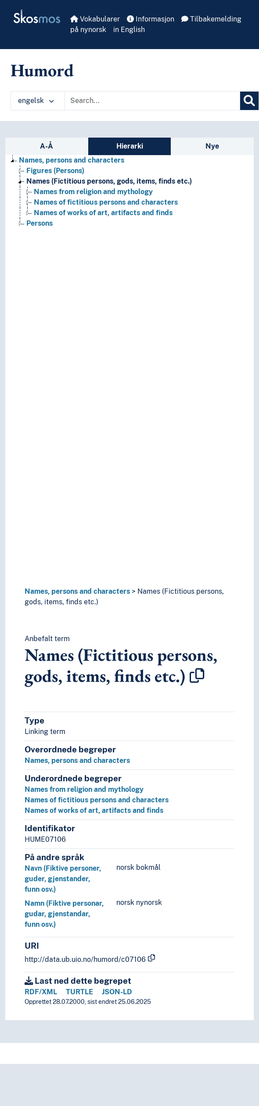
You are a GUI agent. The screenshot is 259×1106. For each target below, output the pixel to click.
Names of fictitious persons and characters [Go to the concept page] (106, 202)
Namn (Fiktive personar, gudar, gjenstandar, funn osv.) (64, 914)
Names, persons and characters (77, 591)
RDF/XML (41, 992)
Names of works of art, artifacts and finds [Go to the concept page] (103, 213)
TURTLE (79, 992)
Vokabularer (95, 19)
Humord (42, 70)
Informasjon (150, 19)
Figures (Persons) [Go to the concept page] (55, 171)
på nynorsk (88, 29)
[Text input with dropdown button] (152, 100)
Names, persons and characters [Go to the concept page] (71, 160)
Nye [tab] (212, 146)
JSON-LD (117, 992)
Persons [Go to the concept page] (39, 223)
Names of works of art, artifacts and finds (94, 810)
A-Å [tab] (46, 146)
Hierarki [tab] (129, 146)
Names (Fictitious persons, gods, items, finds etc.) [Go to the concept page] (109, 181)
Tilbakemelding (211, 19)
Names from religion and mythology (84, 789)
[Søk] (249, 100)
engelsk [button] (36, 100)
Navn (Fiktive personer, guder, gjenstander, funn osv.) (63, 878)
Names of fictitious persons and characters (97, 800)
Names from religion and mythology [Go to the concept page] (93, 192)
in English (129, 29)
